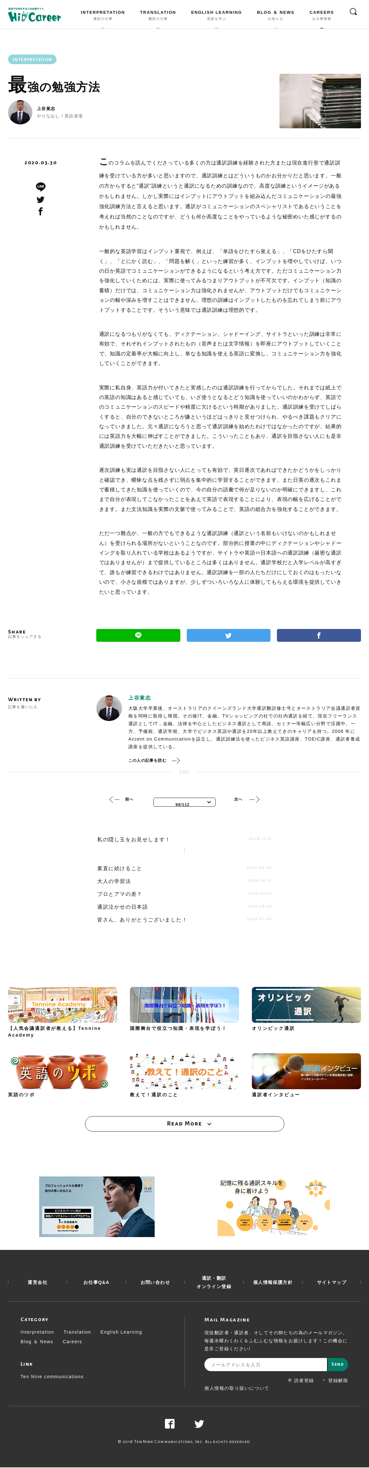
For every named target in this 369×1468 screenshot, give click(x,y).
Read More (184, 1124)
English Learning (121, 1332)
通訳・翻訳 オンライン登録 (214, 1283)
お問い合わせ (155, 1283)
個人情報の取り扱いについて (237, 1388)
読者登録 (301, 1381)
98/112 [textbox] (183, 804)
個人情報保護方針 (273, 1283)
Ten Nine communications (52, 1377)
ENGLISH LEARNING (216, 16)
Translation (77, 1332)
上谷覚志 (46, 108)
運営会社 (37, 1283)
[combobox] (184, 802)
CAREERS (322, 16)
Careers (72, 1342)
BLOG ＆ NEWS (276, 16)
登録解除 (335, 1381)
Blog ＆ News (37, 1342)
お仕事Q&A (96, 1283)
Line (138, 635)
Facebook (319, 635)
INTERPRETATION (103, 16)
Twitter (229, 635)
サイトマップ (332, 1283)
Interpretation (37, 1332)
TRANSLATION (158, 16)
